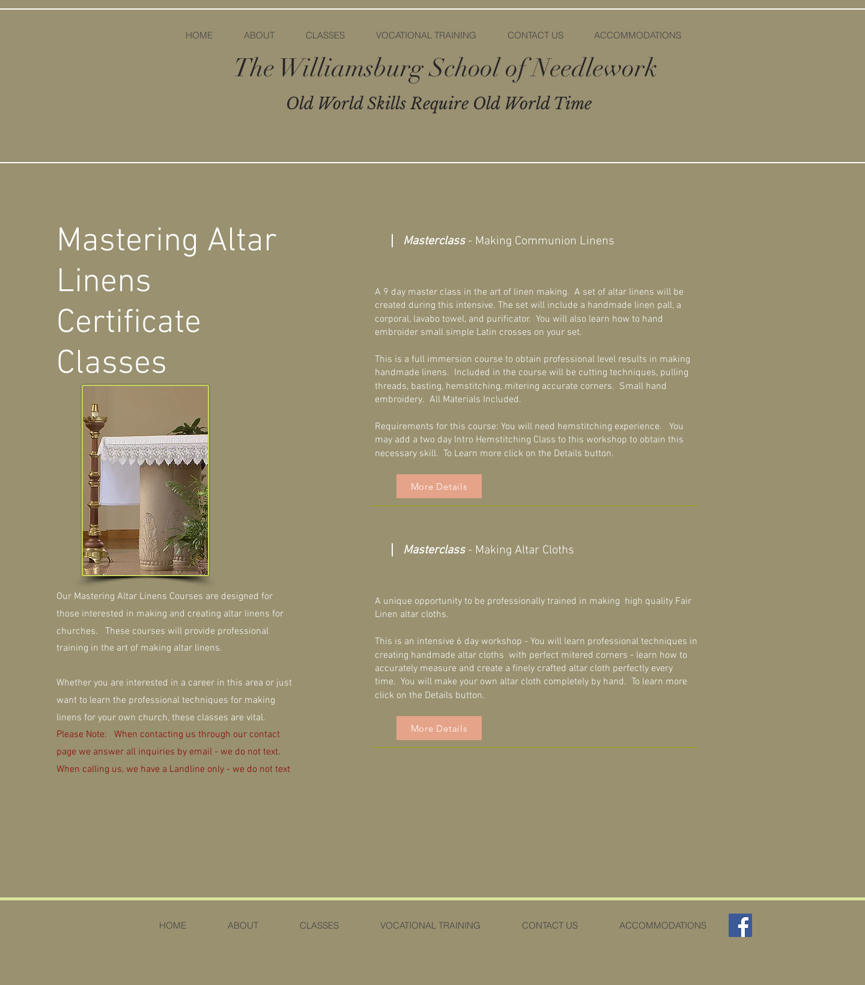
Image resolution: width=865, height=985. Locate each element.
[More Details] (439, 486)
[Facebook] (740, 925)
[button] (325, 35)
